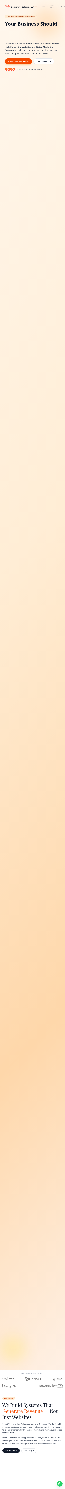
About (60, 7)
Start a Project (27, 1451)
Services (44, 7)
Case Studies (52, 7)
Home (36, 7)
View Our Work (43, 61)
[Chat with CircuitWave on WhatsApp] (60, 1484)
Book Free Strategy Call (18, 61)
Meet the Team (9, 1450)
